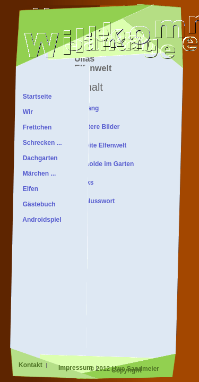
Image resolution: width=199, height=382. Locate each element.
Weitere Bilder (98, 127)
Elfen (28, 189)
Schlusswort (96, 201)
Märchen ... (37, 173)
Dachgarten (38, 158)
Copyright (126, 370)
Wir (26, 112)
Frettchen (35, 127)
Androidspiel (40, 219)
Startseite (35, 96)
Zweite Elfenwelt (101, 145)
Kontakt (31, 365)
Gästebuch (37, 204)
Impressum (76, 367)
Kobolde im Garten (105, 164)
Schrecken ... (40, 142)
